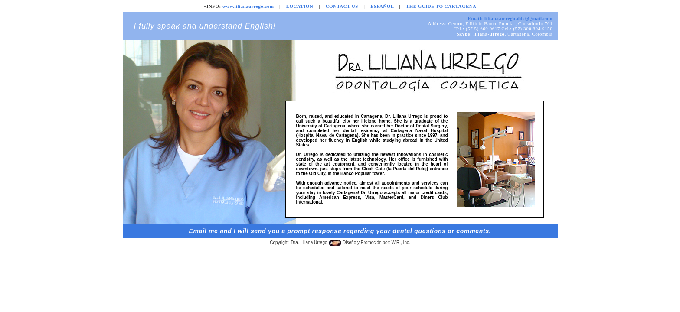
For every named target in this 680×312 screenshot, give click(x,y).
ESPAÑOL (382, 6)
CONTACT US (342, 6)
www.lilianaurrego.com (248, 6)
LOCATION (300, 6)
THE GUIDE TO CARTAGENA (441, 6)
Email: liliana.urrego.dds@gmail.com (510, 18)
